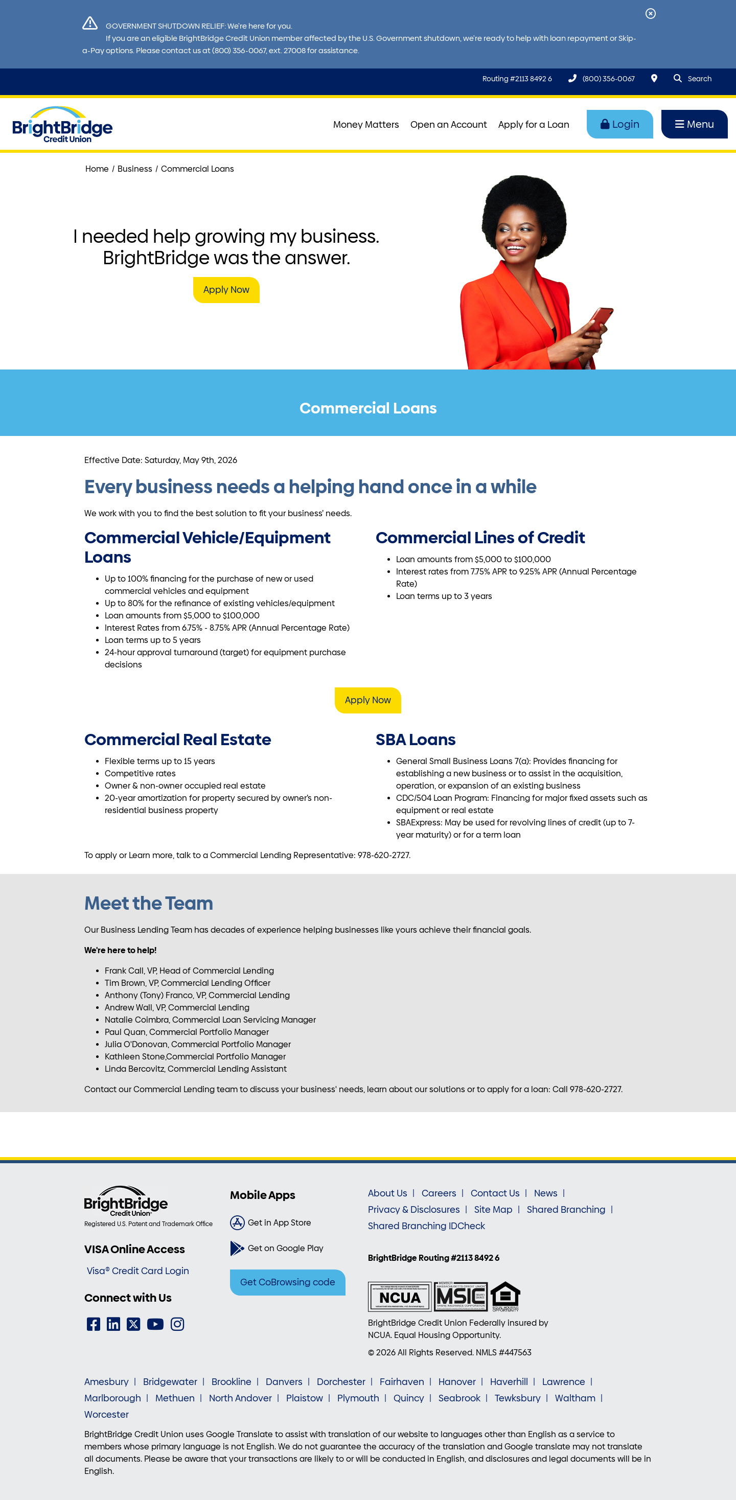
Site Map (493, 1209)
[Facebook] (93, 1324)
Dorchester (341, 1382)
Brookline (231, 1382)
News (546, 1193)
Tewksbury (518, 1398)
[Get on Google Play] (295, 1248)
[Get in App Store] (295, 1223)
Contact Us (495, 1193)
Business (135, 169)
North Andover (240, 1398)
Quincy (409, 1398)
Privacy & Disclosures (414, 1209)
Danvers (284, 1382)
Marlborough (112, 1398)
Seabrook (459, 1398)
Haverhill (509, 1382)
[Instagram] (177, 1324)
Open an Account (448, 124)
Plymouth (358, 1398)
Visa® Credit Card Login (138, 1271)
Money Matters (366, 124)
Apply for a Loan (533, 124)
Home (97, 169)
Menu (694, 124)
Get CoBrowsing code (287, 1282)
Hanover (457, 1382)
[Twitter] (133, 1324)
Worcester (106, 1414)
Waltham (575, 1398)
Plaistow (304, 1398)
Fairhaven (402, 1382)
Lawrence (563, 1382)
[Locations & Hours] (654, 78)
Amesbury (106, 1382)
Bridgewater (170, 1382)
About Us (387, 1193)
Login (620, 124)
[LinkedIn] (113, 1324)
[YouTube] (155, 1324)
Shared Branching (566, 1209)
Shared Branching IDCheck (426, 1226)
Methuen (175, 1398)
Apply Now (226, 289)
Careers (439, 1193)
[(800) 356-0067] (601, 78)
